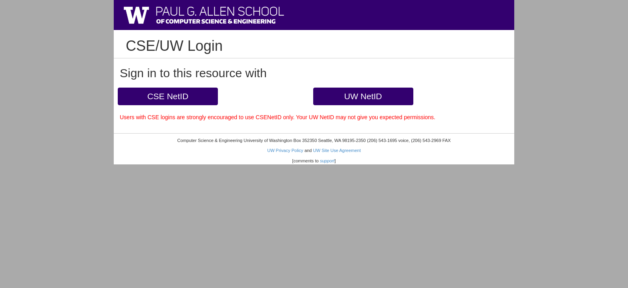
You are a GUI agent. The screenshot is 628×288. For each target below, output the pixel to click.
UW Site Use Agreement (337, 150)
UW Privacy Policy (285, 150)
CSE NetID (168, 96)
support (327, 160)
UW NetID (363, 96)
